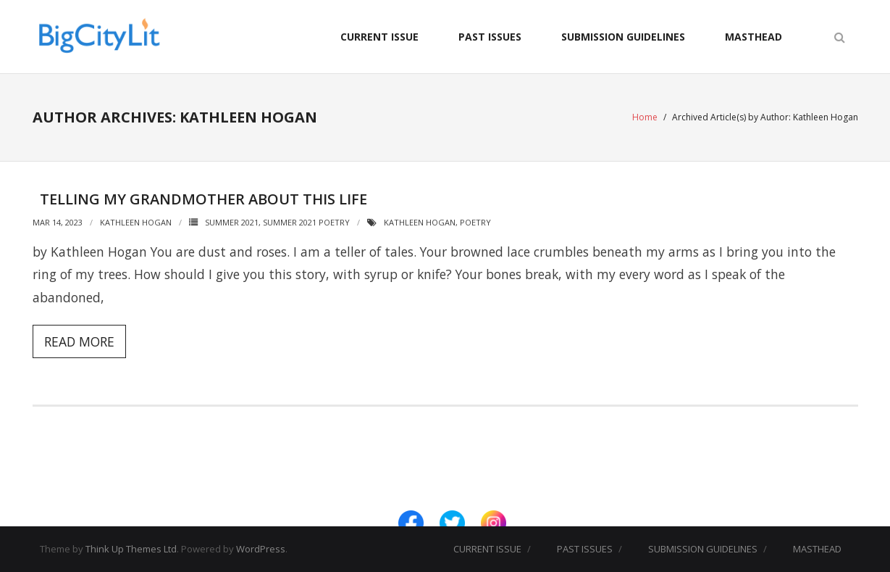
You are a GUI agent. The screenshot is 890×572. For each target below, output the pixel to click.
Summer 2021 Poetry (306, 222)
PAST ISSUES (489, 36)
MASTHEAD (753, 36)
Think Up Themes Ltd (131, 548)
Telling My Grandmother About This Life (203, 199)
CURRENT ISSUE (379, 36)
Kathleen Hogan (136, 222)
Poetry (475, 222)
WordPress (260, 548)
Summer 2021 (232, 222)
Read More (79, 341)
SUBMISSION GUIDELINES (623, 36)
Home (645, 117)
